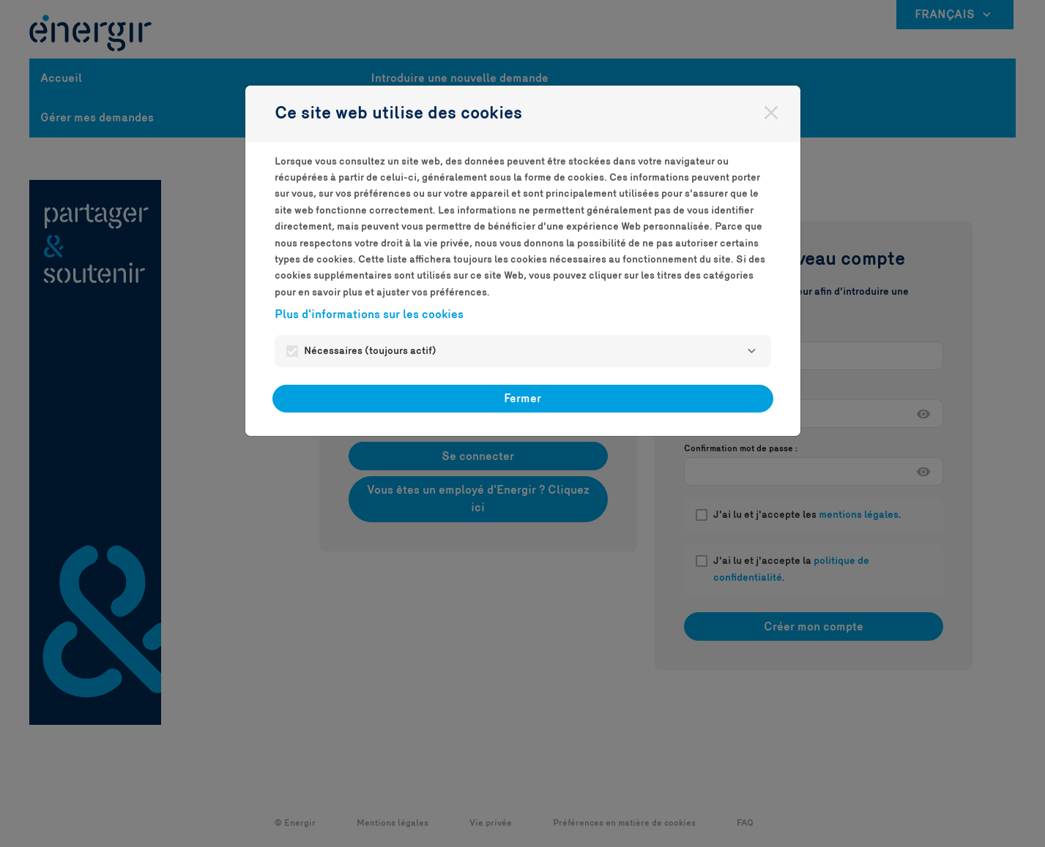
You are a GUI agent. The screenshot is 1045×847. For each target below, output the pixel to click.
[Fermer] (771, 112)
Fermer (522, 398)
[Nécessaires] (752, 351)
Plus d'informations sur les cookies (369, 314)
